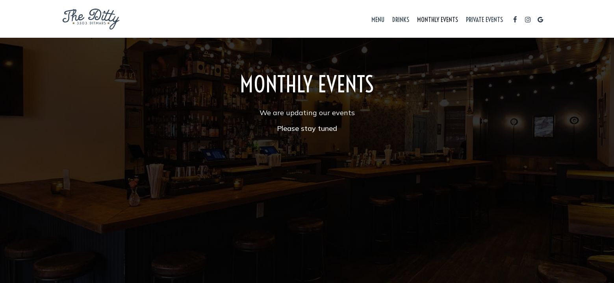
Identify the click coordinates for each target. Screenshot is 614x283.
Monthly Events (437, 20)
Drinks (400, 20)
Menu (377, 20)
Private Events (484, 20)
